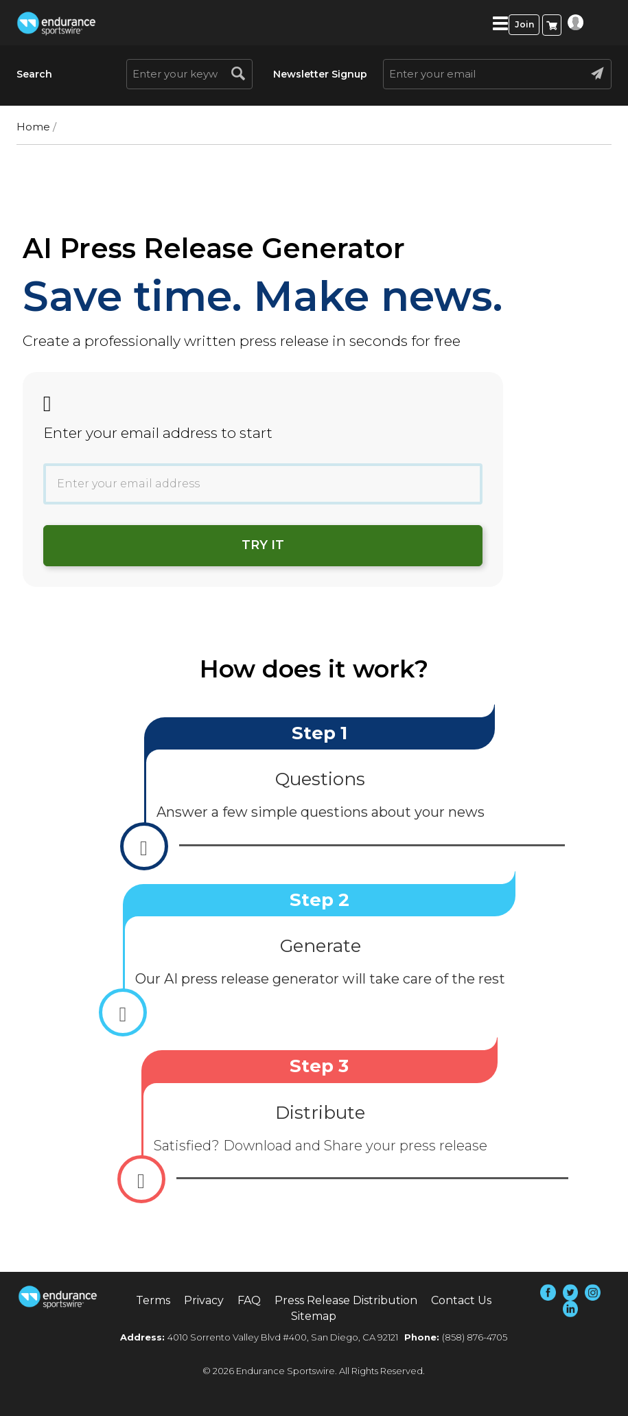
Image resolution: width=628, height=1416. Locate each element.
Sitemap (313, 1316)
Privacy (204, 1300)
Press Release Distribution (346, 1300)
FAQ (249, 1300)
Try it (263, 545)
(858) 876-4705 (474, 1337)
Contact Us (461, 1300)
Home (33, 126)
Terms (153, 1300)
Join (524, 24)
